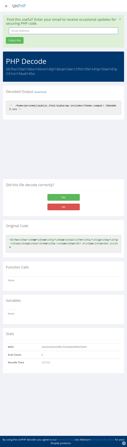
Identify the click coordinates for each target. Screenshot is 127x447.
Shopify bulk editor (103, 439)
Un (19, 6)
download (40, 92)
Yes (63, 197)
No (63, 207)
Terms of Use (65, 439)
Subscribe (14, 40)
